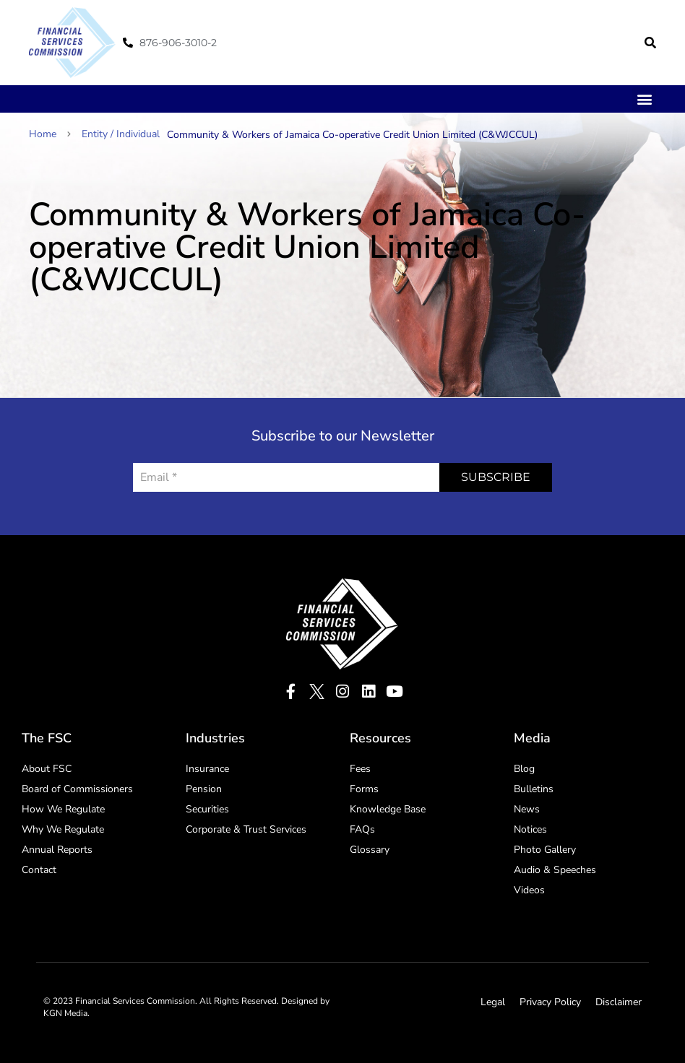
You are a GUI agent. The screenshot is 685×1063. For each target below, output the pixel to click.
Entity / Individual (121, 134)
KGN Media (65, 1013)
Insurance (207, 769)
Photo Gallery (545, 849)
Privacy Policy (550, 1002)
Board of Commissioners (77, 789)
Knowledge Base (388, 809)
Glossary (369, 849)
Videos (529, 890)
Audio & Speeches (555, 870)
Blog (524, 769)
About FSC (47, 769)
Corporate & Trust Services (246, 829)
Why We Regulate (63, 829)
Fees (360, 769)
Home (50, 134)
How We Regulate (63, 809)
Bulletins (533, 789)
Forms (364, 789)
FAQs (362, 829)
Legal (493, 1002)
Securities (207, 809)
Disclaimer (618, 1002)
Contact (39, 870)
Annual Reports (57, 849)
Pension (204, 789)
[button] (650, 42)
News (527, 809)
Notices (530, 829)
